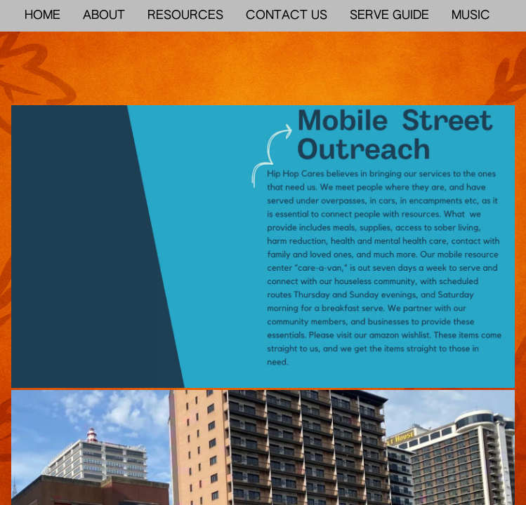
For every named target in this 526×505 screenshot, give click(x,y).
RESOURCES (185, 16)
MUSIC (471, 16)
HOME (42, 16)
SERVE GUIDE (389, 16)
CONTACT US (286, 16)
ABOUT (104, 16)
